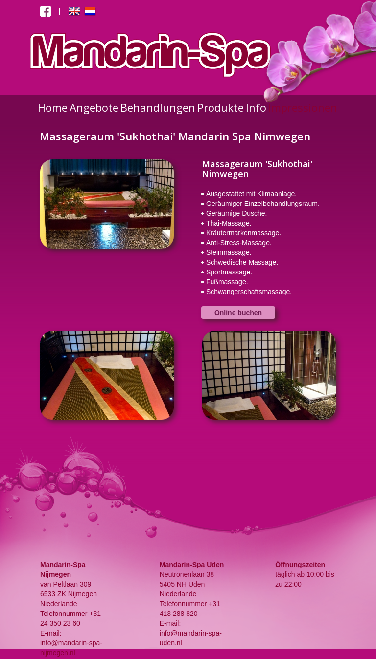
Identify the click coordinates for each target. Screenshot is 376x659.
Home (53, 107)
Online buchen (238, 313)
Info (256, 107)
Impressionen (302, 107)
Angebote (94, 107)
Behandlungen (157, 107)
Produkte (220, 107)
